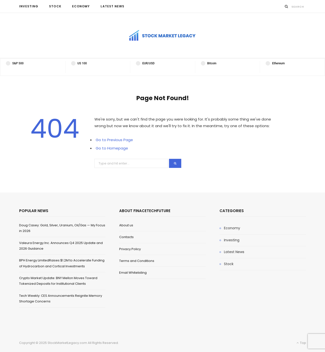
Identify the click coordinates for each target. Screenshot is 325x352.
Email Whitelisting (133, 272)
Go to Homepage (112, 148)
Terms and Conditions (136, 260)
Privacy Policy (130, 249)
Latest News (112, 6)
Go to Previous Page (114, 139)
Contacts (126, 237)
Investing (29, 6)
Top (301, 342)
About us (126, 225)
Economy (81, 6)
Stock (55, 6)
